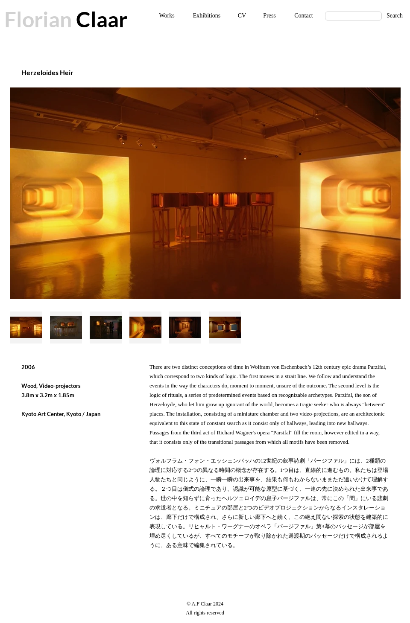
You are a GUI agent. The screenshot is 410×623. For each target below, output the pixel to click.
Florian (38, 19)
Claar (99, 19)
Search (395, 15)
